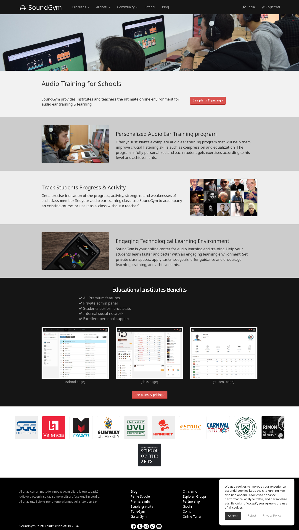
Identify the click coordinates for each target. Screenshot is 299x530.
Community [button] (127, 7)
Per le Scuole (140, 496)
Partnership (191, 501)
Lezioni (150, 7)
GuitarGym (139, 516)
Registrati (271, 7)
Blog (165, 7)
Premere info (140, 501)
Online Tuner (192, 516)
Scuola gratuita (142, 506)
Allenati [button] (103, 7)
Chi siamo (190, 491)
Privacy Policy (272, 515)
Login (249, 7)
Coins (187, 511)
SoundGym (40, 7)
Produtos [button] (80, 7)
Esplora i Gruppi (194, 496)
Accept (233, 516)
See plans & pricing (208, 100)
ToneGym (138, 511)
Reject (252, 515)
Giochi (187, 506)
